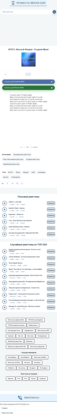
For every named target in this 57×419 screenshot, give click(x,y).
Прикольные (33, 325)
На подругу (44, 368)
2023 (33, 172)
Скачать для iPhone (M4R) (28, 88)
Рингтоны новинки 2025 (16, 320)
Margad (25, 172)
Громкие (11, 336)
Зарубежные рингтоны (11, 164)
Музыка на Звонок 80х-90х (17, 346)
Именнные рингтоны (15, 341)
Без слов (30, 336)
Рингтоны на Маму (40, 357)
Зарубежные (28, 330)
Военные (29, 341)
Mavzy (18, 172)
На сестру (21, 368)
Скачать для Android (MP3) (28, 82)
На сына (27, 362)
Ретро (33, 378)
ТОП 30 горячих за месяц (16, 325)
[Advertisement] (28, 30)
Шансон (10, 378)
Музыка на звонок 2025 (28, 2)
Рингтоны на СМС (43, 330)
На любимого (25, 357)
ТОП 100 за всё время (35, 320)
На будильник (42, 336)
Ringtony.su (28, 397)
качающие (41, 172)
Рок (25, 378)
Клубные (43, 378)
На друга (33, 368)
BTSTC (10, 172)
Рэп (19, 378)
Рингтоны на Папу (14, 362)
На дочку (37, 362)
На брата (11, 368)
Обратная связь (7, 413)
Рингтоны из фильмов (37, 346)
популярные (15, 177)
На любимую (12, 357)
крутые (5, 177)
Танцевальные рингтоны (22, 154)
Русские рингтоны (14, 330)
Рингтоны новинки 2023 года (13, 159)
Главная (4, 408)
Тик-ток (20, 336)
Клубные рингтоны (33, 159)
